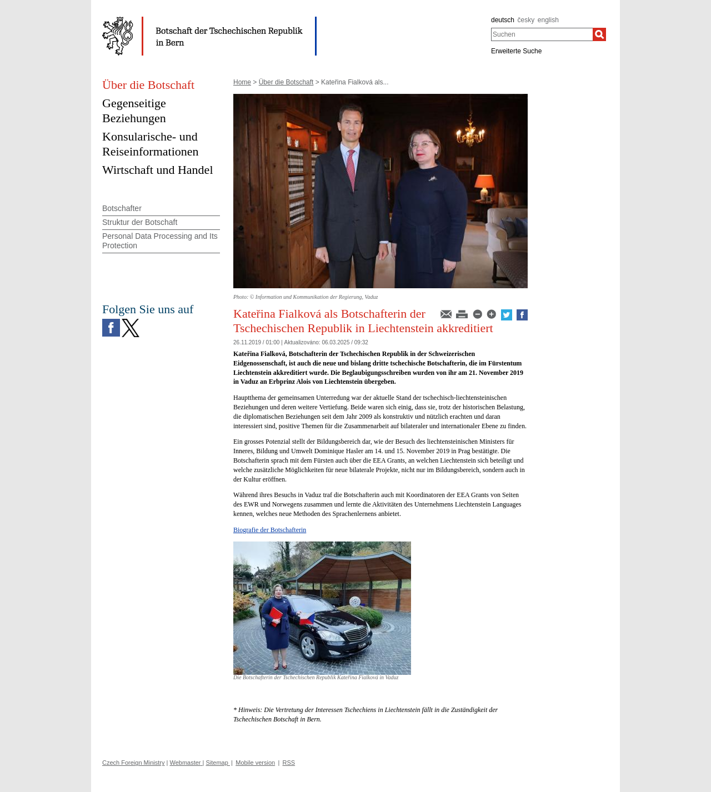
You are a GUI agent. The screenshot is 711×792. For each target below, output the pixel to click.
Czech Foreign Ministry (133, 762)
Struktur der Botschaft (139, 222)
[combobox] (542, 34)
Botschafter (122, 208)
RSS (289, 762)
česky (526, 20)
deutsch (502, 20)
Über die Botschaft (286, 82)
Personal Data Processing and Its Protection (160, 241)
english (548, 20)
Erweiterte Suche (516, 51)
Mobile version (255, 762)
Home (242, 82)
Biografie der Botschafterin (269, 530)
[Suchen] (599, 34)
